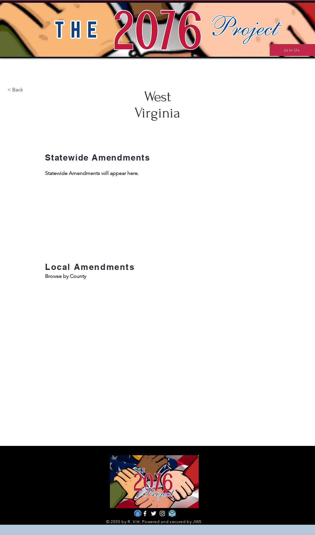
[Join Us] (292, 50)
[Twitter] (153, 513)
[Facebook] (144, 513)
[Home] (137, 513)
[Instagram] (162, 513)
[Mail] (172, 513)
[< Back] (30, 90)
